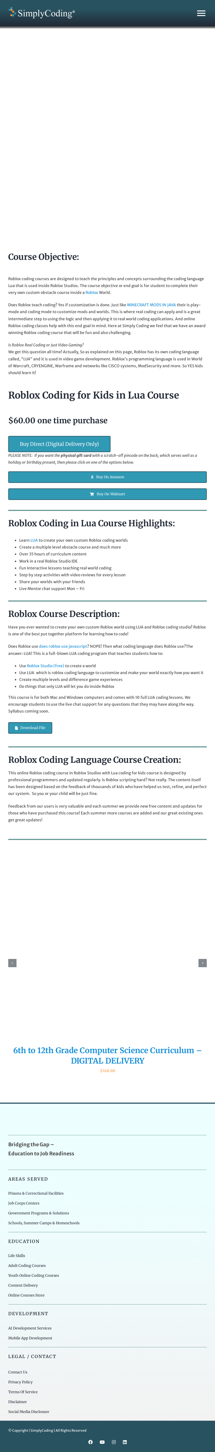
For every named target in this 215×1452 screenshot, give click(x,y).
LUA (34, 540)
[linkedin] (125, 1442)
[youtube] (102, 1442)
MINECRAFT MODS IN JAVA (151, 304)
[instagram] (114, 1442)
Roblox (92, 292)
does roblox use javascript (63, 646)
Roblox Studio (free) (45, 665)
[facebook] (90, 1442)
